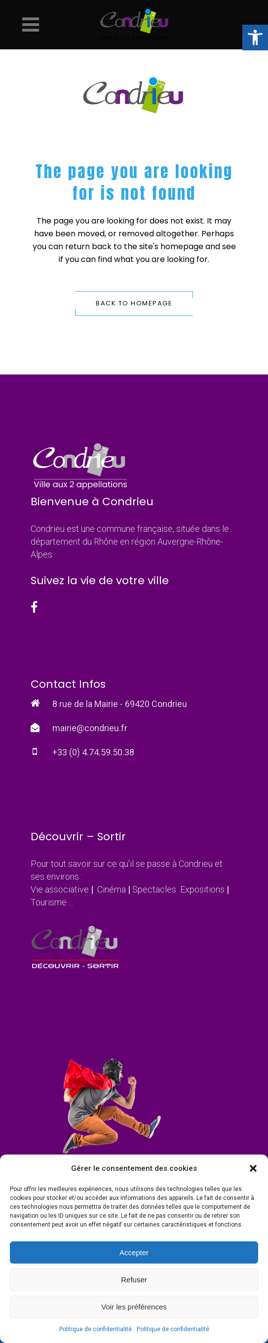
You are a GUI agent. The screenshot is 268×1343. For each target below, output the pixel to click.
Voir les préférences (134, 1307)
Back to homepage (134, 303)
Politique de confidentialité (95, 1329)
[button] (255, 37)
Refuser (134, 1279)
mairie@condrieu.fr (89, 728)
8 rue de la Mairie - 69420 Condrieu (119, 704)
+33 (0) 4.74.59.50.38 (93, 752)
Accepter (134, 1252)
